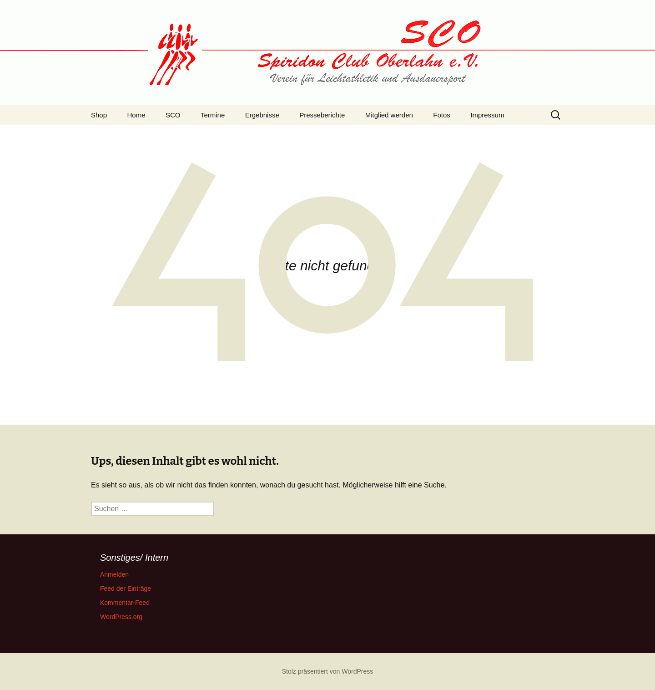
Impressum (487, 115)
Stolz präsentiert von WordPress (327, 671)
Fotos (441, 115)
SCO (173, 115)
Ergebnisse (262, 115)
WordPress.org (121, 616)
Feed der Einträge (125, 588)
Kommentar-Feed (125, 602)
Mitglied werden (389, 115)
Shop (99, 115)
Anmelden (114, 574)
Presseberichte (322, 115)
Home (136, 115)
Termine (213, 115)
